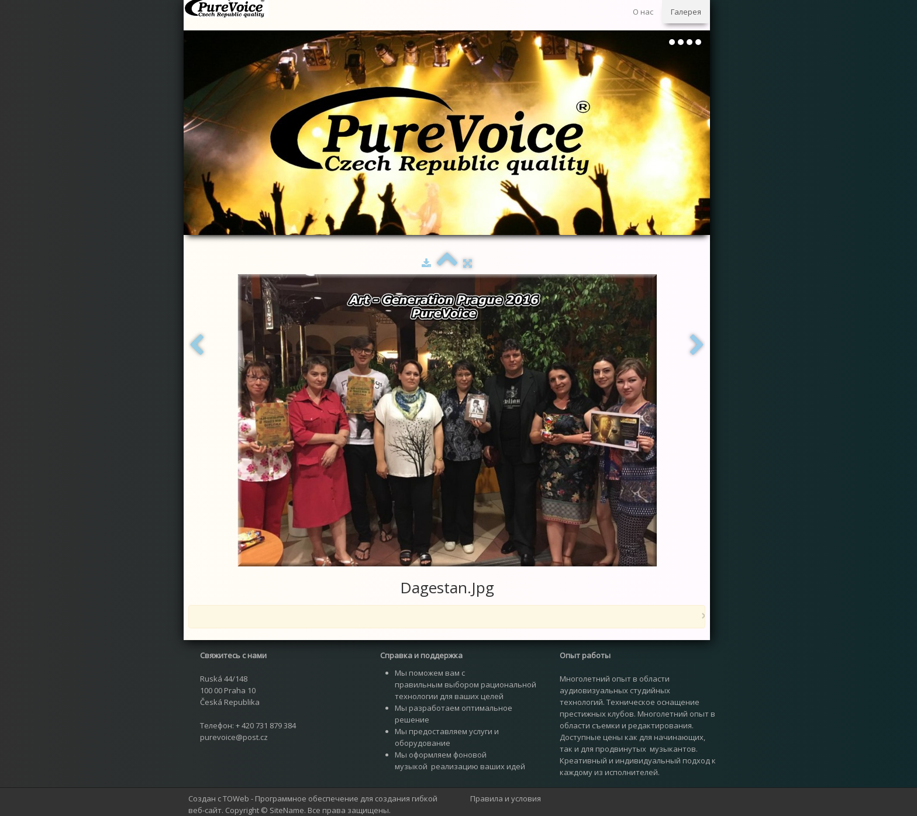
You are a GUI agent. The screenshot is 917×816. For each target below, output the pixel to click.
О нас (643, 11)
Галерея (686, 11)
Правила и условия (505, 798)
